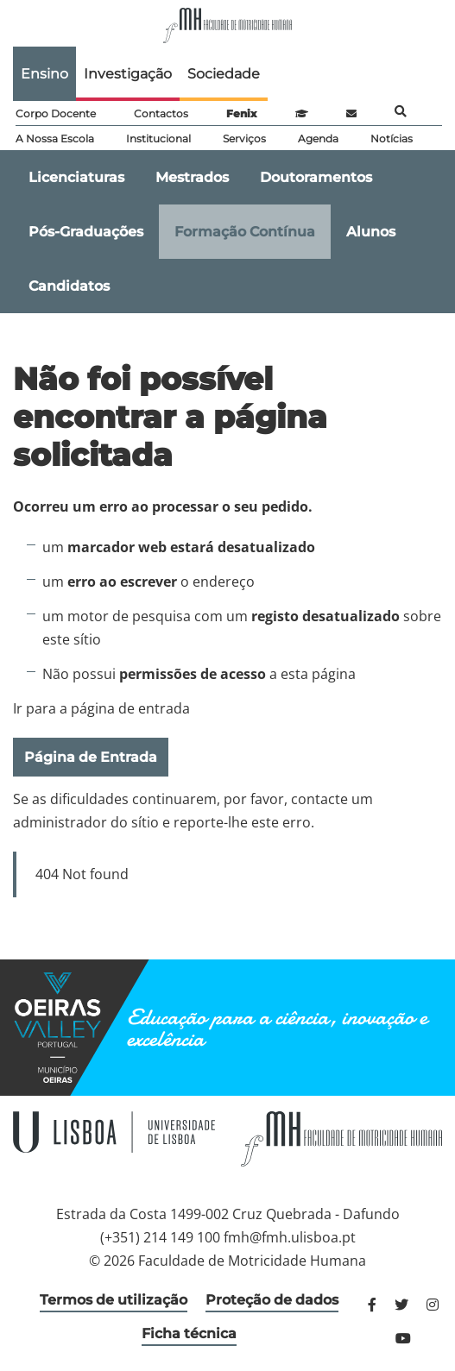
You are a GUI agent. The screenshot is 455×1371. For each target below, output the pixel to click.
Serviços (244, 138)
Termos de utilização (113, 1300)
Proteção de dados (271, 1300)
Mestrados (192, 177)
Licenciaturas (76, 177)
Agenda (318, 138)
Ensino (44, 74)
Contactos (161, 113)
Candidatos (69, 286)
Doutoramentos (316, 177)
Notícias (391, 138)
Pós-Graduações (85, 231)
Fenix (241, 113)
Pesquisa (401, 111)
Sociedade (223, 74)
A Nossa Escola (55, 138)
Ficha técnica (189, 1333)
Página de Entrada (90, 757)
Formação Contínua (244, 231)
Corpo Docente (56, 113)
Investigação (128, 74)
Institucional (158, 138)
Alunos (370, 231)
